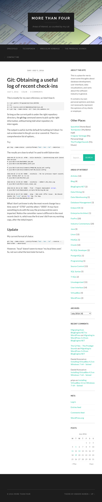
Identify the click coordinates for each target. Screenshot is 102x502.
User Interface (77, 287)
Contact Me (13, 57)
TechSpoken (76, 129)
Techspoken (29, 49)
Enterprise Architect (79, 213)
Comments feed (78, 412)
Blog (73, 181)
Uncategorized (77, 282)
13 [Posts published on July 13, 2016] (79, 451)
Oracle (74, 245)
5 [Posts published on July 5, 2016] (75, 447)
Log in (73, 402)
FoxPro (74, 218)
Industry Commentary (80, 223)
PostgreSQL (76, 255)
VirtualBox (75, 293)
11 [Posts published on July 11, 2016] (72, 451)
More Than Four (51, 18)
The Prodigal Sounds (75, 49)
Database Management (81, 202)
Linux (73, 234)
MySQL (74, 239)
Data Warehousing (79, 197)
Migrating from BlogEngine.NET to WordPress (79, 332)
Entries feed (76, 407)
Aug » (91, 464)
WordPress (76, 298)
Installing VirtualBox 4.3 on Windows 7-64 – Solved (82, 362)
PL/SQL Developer (79, 250)
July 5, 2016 (12, 92)
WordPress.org (77, 418)
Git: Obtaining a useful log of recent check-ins (32, 83)
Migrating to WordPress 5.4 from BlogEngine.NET (83, 338)
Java (73, 229)
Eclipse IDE (75, 208)
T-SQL (73, 277)
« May (74, 464)
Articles (74, 176)
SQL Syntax (76, 271)
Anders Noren (81, 494)
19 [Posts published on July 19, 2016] (76, 455)
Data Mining (76, 192)
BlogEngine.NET (78, 186)
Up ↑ (93, 494)
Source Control (77, 266)
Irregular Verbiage (50, 49)
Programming (77, 261)
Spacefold (12, 49)
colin (24, 92)
